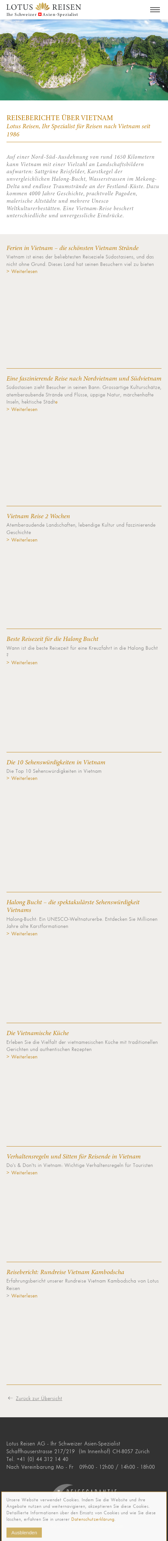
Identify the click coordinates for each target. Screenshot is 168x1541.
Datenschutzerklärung (92, 1524)
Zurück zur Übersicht (39, 1398)
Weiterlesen (24, 1295)
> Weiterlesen (22, 271)
